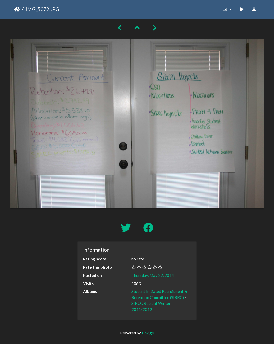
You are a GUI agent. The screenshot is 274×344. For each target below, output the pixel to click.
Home (17, 9)
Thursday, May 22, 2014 (152, 275)
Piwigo (148, 333)
